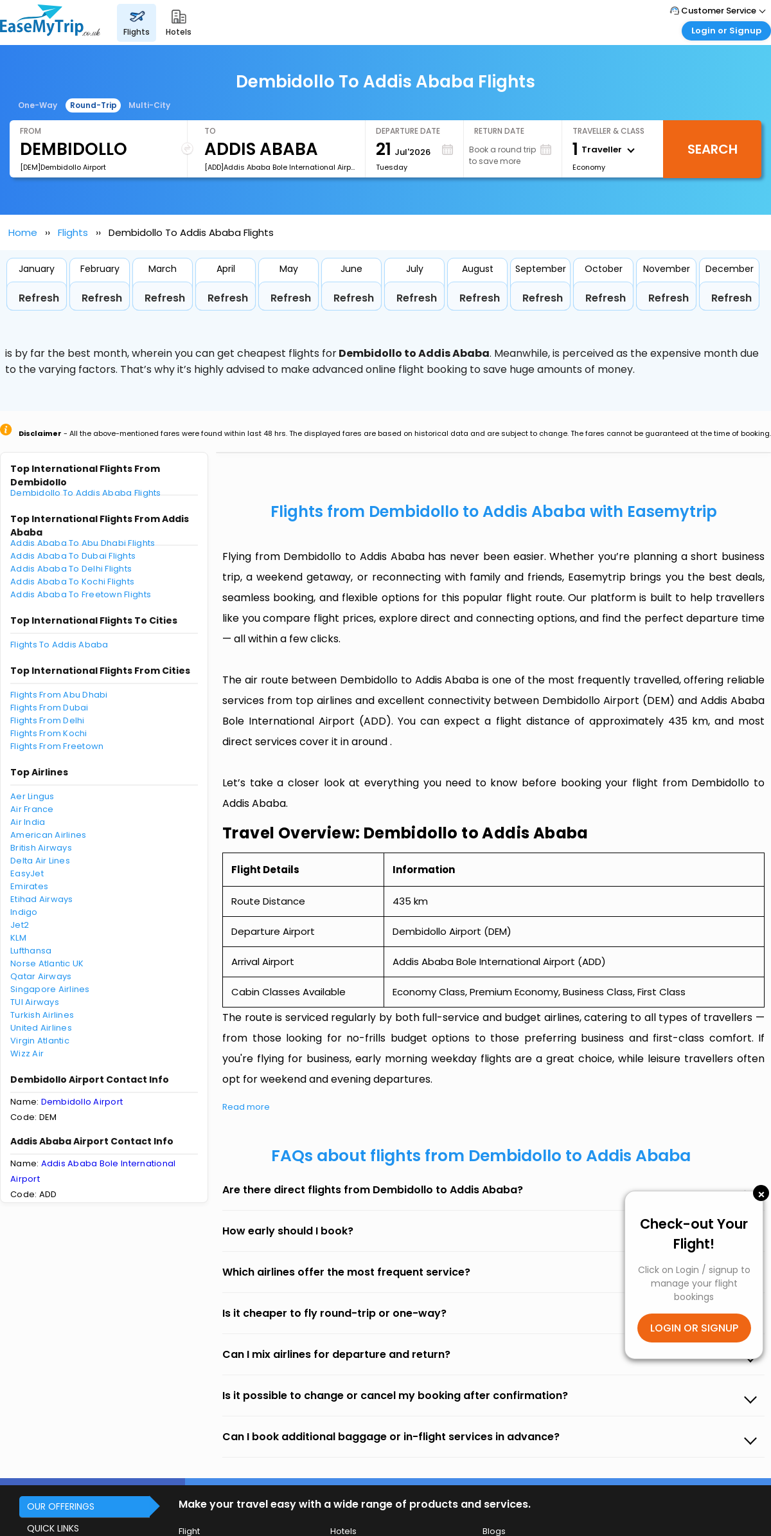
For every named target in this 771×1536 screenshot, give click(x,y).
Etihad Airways (41, 899)
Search (712, 149)
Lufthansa (30, 950)
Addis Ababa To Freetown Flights (80, 594)
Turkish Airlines (42, 1015)
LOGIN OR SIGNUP (694, 1328)
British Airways (41, 848)
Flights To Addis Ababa (59, 644)
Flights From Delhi (47, 720)
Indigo (24, 912)
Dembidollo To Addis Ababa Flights (85, 493)
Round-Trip (93, 105)
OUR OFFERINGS (60, 1506)
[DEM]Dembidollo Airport (63, 167)
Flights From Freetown (56, 746)
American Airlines (48, 835)
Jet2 (19, 925)
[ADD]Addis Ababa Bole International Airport (279, 167)
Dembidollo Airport (82, 1102)
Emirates (29, 886)
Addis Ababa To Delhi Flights (71, 569)
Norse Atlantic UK (47, 963)
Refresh (39, 298)
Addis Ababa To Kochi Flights (72, 581)
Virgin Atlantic (39, 1041)
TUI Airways (34, 1002)
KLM (18, 938)
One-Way (37, 105)
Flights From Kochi (48, 733)
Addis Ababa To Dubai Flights (73, 556)
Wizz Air (27, 1053)
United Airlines (41, 1028)
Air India (27, 822)
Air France (32, 809)
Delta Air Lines (40, 860)
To (210, 130)
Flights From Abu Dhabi (59, 695)
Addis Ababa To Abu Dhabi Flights (82, 543)
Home (22, 232)
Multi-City (149, 105)
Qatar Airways (40, 976)
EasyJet (27, 873)
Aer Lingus (32, 796)
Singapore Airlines (50, 989)
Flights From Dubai (49, 707)
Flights (73, 232)
